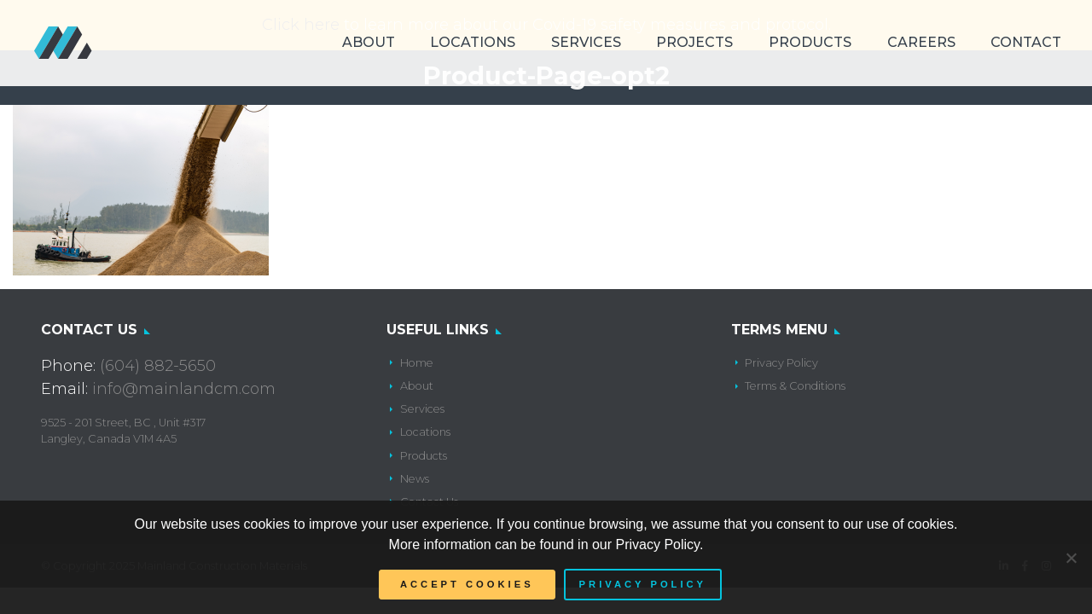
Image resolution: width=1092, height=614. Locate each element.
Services (586, 42)
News (414, 478)
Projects (694, 42)
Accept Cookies (467, 584)
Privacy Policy (781, 362)
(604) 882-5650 (158, 365)
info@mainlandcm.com (184, 388)
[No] (1070, 557)
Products (810, 42)
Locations (472, 42)
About (368, 42)
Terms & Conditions (795, 385)
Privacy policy (642, 584)
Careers (921, 42)
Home (416, 362)
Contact (1025, 42)
